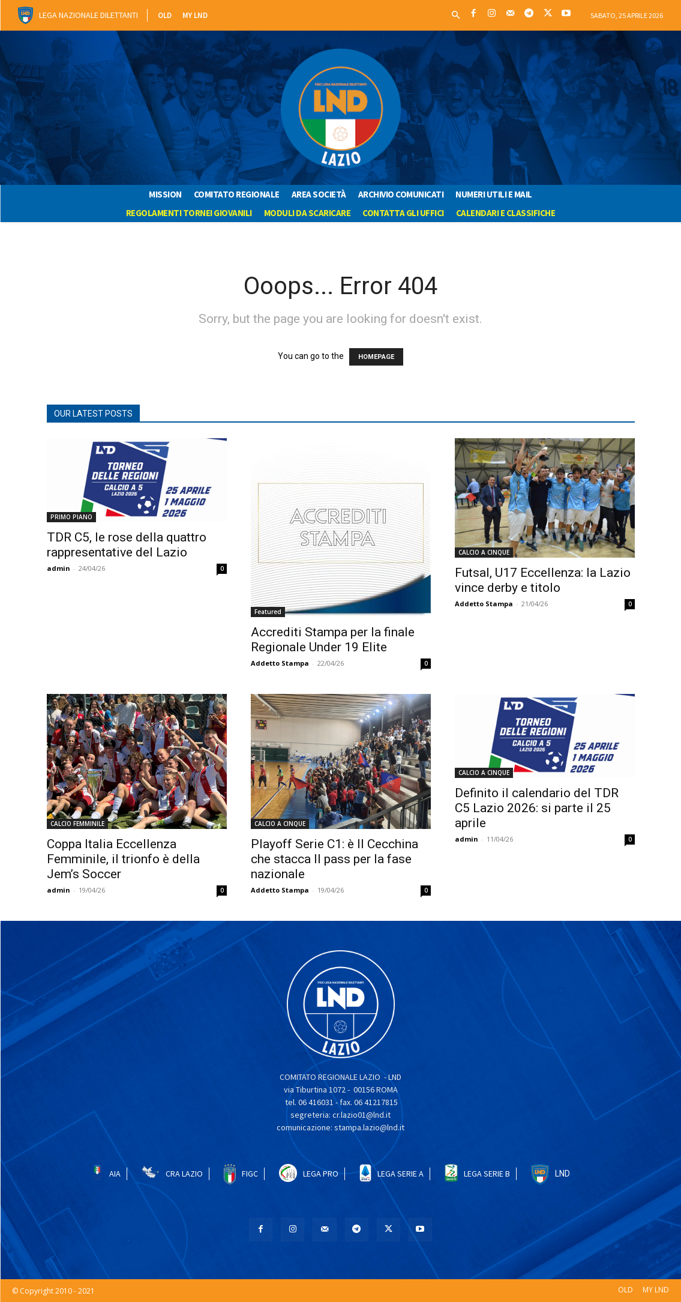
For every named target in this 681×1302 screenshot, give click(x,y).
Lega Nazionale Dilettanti (88, 15)
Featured (267, 611)
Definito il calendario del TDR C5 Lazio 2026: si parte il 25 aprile (537, 808)
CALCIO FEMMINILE (77, 823)
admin (58, 568)
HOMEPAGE (376, 357)
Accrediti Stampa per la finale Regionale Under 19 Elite (333, 639)
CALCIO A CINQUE (483, 552)
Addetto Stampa (280, 663)
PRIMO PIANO (71, 517)
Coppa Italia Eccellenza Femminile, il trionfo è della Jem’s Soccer (123, 859)
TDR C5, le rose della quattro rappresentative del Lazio (126, 544)
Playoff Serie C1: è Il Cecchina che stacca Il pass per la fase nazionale (334, 859)
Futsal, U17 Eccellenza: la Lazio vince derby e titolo (543, 580)
